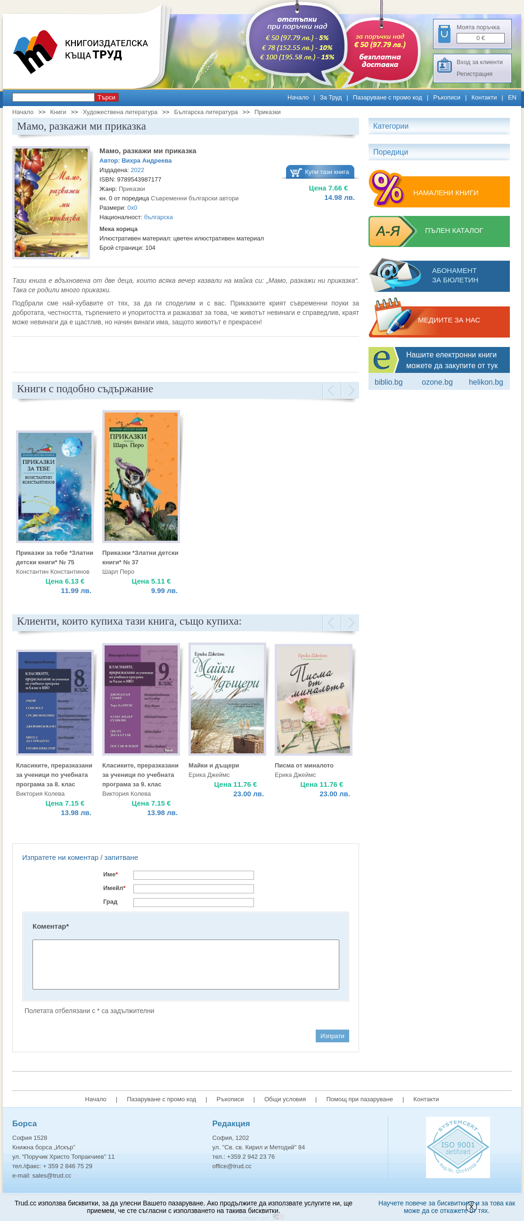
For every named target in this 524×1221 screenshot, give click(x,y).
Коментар (51, 926)
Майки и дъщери (213, 765)
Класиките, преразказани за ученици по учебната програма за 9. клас (140, 775)
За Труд (331, 97)
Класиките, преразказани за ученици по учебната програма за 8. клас (54, 775)
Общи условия (285, 1099)
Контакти (484, 97)
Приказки (267, 112)
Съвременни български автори (194, 198)
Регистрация (474, 73)
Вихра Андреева (147, 160)
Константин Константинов (53, 571)
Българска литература (205, 112)
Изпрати (332, 1036)
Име (110, 874)
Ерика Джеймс (208, 774)
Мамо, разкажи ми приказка (147, 151)
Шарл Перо (118, 571)
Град (110, 901)
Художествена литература (120, 112)
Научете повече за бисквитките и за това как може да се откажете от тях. (446, 1206)
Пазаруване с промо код (387, 97)
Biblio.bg (389, 382)
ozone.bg (437, 382)
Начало (298, 97)
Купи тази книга (327, 171)
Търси (106, 97)
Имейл (114, 887)
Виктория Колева (40, 793)
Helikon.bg (486, 382)
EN (512, 97)
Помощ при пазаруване (359, 1099)
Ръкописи (446, 97)
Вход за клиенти (480, 62)
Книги (58, 112)
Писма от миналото (304, 765)
